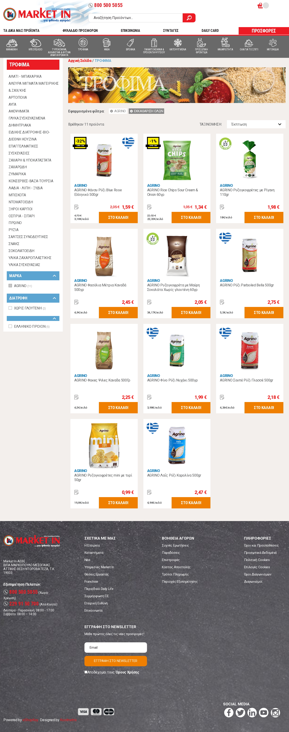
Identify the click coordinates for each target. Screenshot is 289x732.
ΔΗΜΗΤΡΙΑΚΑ (20, 125)
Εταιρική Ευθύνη (96, 603)
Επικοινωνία (93, 610)
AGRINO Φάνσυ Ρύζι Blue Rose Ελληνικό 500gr (98, 192)
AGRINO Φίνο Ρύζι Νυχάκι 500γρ (172, 380)
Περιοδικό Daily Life (99, 589)
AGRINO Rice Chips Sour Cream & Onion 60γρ (172, 192)
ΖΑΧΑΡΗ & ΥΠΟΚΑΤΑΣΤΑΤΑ (30, 160)
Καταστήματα (93, 553)
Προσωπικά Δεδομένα (260, 553)
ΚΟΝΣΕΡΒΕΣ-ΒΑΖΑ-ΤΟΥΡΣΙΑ (31, 181)
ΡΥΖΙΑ (13, 230)
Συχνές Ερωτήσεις (175, 545)
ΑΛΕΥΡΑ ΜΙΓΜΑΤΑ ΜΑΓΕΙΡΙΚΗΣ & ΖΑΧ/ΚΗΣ (34, 87)
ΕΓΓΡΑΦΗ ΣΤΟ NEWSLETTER (115, 661)
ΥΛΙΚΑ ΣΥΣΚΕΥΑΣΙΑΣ (24, 265)
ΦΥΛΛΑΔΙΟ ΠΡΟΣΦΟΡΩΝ (80, 30)
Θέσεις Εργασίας (96, 574)
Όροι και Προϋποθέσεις (261, 545)
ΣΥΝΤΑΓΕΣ (170, 30)
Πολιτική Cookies (257, 560)
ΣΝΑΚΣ (14, 244)
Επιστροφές (171, 560)
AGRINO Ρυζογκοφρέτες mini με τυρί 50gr (103, 477)
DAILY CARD (210, 30)
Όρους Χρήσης (127, 672)
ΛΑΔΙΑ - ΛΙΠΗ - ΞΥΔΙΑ (26, 188)
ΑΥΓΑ (12, 104)
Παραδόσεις (171, 553)
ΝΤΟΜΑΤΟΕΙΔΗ (21, 202)
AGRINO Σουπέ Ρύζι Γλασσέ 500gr (246, 380)
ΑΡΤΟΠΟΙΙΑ (18, 97)
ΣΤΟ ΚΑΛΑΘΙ (118, 217)
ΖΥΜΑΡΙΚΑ (17, 174)
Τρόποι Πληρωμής (175, 574)
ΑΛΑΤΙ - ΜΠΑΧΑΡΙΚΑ (25, 76)
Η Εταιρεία (92, 545)
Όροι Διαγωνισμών (257, 574)
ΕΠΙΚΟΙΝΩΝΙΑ (130, 30)
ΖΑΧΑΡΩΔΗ (18, 167)
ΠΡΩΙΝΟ (15, 223)
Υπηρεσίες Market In (99, 567)
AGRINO (80, 185)
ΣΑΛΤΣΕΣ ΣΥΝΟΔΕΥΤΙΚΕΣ (28, 237)
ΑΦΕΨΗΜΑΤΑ (19, 111)
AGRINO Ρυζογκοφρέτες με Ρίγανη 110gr (247, 192)
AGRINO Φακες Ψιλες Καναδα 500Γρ (102, 380)
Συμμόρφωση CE (96, 596)
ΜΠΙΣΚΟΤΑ (17, 195)
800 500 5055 (105, 5)
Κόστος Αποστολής (176, 567)
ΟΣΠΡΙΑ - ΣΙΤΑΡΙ (22, 216)
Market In (36, 15)
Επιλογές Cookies (257, 567)
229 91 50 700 (21, 604)
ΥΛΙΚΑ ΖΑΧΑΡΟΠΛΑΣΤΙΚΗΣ (30, 258)
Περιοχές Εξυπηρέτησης (180, 582)
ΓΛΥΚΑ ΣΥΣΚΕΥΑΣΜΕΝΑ (27, 118)
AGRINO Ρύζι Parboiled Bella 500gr (247, 285)
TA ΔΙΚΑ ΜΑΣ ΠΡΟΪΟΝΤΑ (21, 30)
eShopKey (30, 720)
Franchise (91, 582)
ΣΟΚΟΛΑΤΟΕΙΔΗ (21, 251)
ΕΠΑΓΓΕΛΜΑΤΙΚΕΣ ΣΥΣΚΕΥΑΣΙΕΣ (23, 149)
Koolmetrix (68, 720)
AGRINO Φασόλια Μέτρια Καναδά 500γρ (100, 287)
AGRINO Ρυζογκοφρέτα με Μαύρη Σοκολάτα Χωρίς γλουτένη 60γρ (173, 287)
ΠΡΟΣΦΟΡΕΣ (264, 31)
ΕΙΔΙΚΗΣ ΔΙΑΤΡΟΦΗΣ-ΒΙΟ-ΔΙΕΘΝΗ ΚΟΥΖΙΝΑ (29, 135)
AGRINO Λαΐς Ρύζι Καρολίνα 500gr (174, 475)
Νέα (87, 560)
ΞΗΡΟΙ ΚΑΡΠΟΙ (21, 209)
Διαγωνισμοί (253, 582)
